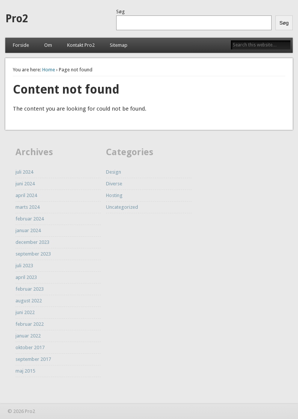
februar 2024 (29, 219)
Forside (21, 45)
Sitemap (118, 45)
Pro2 (16, 18)
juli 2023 (24, 265)
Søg (120, 11)
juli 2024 (24, 172)
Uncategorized (122, 207)
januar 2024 (28, 230)
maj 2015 (25, 371)
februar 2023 (29, 289)
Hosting (114, 195)
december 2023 (32, 242)
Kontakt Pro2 (81, 45)
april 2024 (26, 195)
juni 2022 (25, 312)
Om (48, 45)
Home (48, 69)
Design (113, 172)
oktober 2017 (30, 347)
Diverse (114, 183)
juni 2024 (25, 183)
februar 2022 (29, 324)
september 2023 (33, 254)
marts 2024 (27, 207)
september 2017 (33, 359)
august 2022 (28, 300)
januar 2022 (28, 336)
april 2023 (26, 277)
